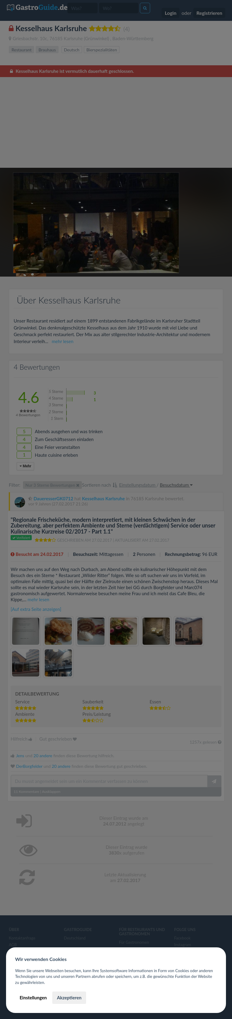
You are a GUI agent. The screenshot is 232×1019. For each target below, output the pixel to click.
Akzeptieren (69, 997)
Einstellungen (33, 997)
